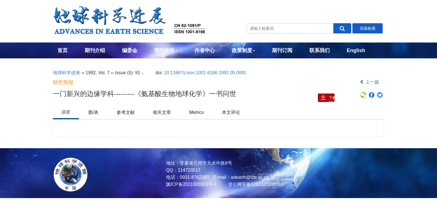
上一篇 (369, 82)
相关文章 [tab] (162, 112)
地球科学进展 (66, 72)
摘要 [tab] (65, 112)
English (356, 50)
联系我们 (319, 50)
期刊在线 (165, 50)
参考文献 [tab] (126, 112)
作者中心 (204, 50)
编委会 (129, 50)
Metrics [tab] (196, 112)
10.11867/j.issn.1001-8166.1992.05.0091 (205, 72)
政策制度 (243, 50)
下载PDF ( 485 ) (332, 99)
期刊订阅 (282, 50)
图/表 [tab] (93, 112)
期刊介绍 (95, 50)
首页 (62, 50)
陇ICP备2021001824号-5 (191, 184)
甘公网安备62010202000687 (256, 184)
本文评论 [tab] (231, 112)
